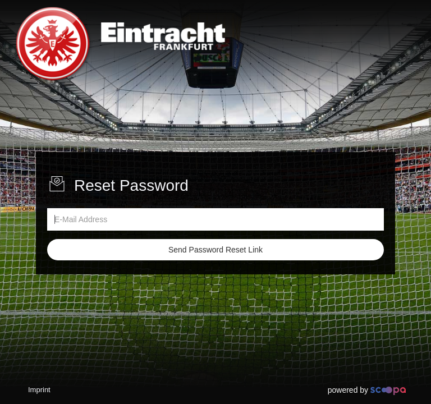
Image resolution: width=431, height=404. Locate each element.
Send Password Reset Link (215, 249)
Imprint (39, 389)
